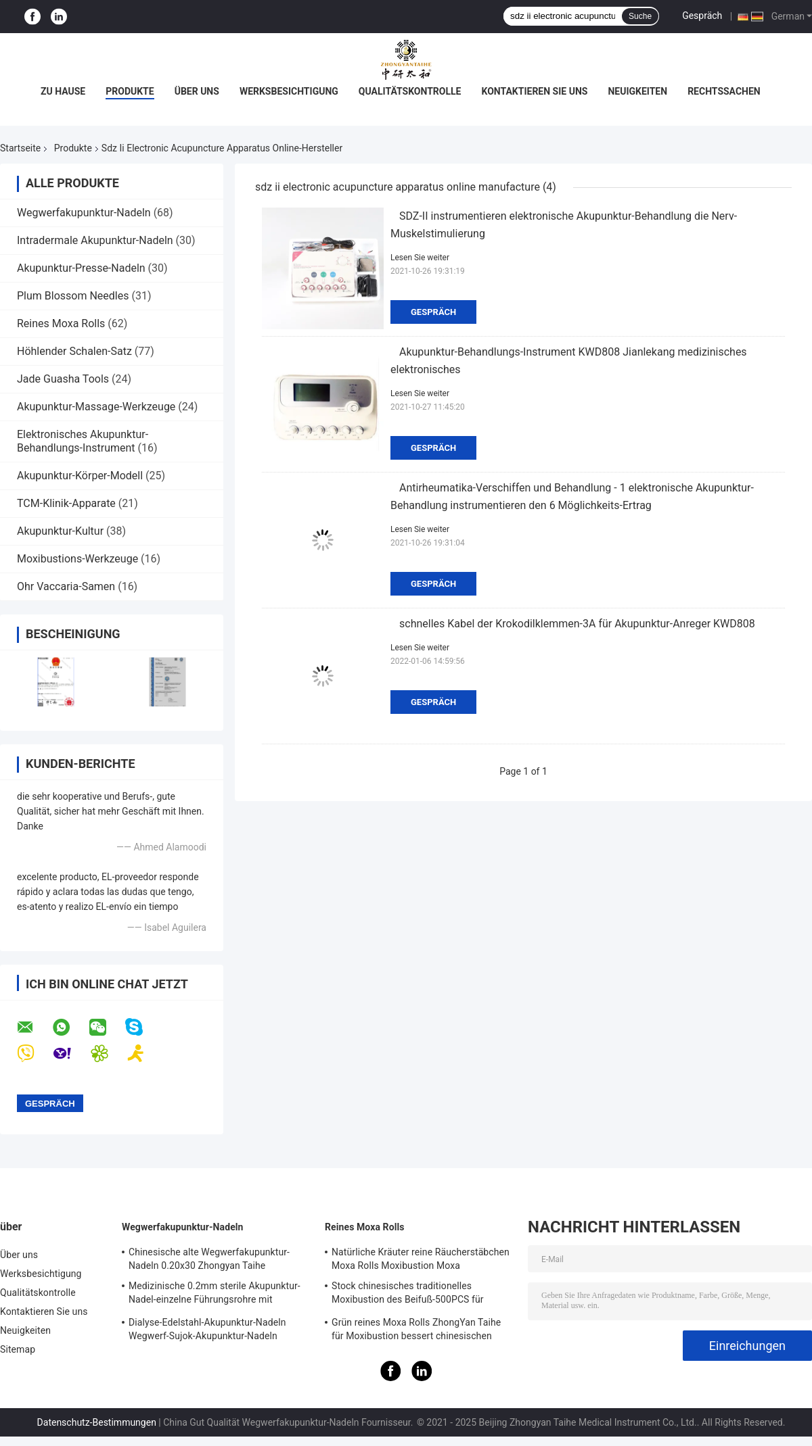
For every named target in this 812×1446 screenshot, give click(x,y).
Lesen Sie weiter (419, 257)
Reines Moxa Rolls (61, 323)
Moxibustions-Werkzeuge (77, 558)
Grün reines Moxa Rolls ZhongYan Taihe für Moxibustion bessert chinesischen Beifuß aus (416, 1331)
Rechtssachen (724, 91)
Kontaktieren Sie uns (534, 91)
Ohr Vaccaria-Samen (66, 586)
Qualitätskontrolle (410, 91)
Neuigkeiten (637, 91)
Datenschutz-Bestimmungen (96, 1422)
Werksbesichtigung (289, 91)
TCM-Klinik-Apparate (66, 503)
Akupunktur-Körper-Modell (80, 475)
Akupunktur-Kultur (60, 531)
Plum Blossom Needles (73, 295)
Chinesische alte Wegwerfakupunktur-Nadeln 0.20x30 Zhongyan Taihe (209, 1259)
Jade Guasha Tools (63, 378)
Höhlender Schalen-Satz (74, 351)
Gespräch (702, 15)
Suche (640, 16)
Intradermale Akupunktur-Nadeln (95, 240)
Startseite (20, 148)
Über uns (197, 91)
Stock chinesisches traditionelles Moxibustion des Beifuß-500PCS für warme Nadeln (408, 1294)
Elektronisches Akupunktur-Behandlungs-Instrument (82, 441)
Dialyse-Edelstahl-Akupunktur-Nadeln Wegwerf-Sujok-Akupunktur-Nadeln (207, 1329)
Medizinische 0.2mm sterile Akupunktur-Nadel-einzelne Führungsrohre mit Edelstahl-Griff (214, 1294)
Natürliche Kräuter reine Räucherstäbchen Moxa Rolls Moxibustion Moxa (421, 1259)
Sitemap (17, 1349)
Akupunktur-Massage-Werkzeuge (96, 406)
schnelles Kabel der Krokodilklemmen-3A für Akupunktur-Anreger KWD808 (577, 623)
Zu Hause (63, 91)
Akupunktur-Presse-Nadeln (81, 268)
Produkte (130, 91)
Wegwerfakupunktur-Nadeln (84, 212)
